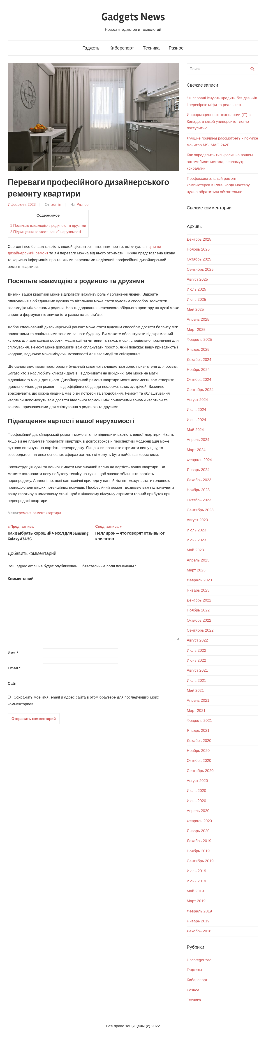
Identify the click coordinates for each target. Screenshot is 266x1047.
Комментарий (20, 579)
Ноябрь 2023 (198, 490)
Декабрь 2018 (199, 931)
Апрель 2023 (198, 560)
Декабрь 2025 (199, 239)
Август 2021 (197, 670)
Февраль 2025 (199, 339)
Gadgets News (133, 17)
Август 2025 (197, 279)
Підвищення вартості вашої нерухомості (45, 232)
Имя (13, 653)
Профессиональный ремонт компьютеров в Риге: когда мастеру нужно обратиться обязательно (218, 185)
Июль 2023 (196, 530)
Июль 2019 (196, 871)
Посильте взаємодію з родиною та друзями (48, 225)
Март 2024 (196, 450)
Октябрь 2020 (199, 760)
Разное (176, 48)
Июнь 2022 (196, 660)
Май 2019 (195, 891)
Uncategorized (199, 960)
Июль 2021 (196, 680)
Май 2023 (195, 550)
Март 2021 (196, 710)
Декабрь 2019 (199, 841)
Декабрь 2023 (199, 480)
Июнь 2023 (196, 540)
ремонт (25, 513)
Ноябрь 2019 (198, 851)
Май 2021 (195, 690)
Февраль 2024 (199, 460)
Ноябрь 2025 (198, 249)
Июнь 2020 (196, 801)
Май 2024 (195, 430)
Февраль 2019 (199, 911)
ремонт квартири (47, 513)
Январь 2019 (198, 921)
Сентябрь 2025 (200, 269)
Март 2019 (196, 901)
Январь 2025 (198, 349)
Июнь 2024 (196, 420)
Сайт (12, 683)
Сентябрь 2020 (200, 771)
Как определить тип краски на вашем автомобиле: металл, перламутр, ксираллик (220, 162)
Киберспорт (121, 48)
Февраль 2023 (199, 580)
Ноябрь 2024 (198, 369)
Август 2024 (197, 400)
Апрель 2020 (198, 811)
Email (14, 668)
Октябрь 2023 (199, 500)
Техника (151, 48)
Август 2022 (197, 640)
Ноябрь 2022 (198, 610)
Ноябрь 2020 (198, 751)
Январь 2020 (198, 831)
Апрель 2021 (198, 700)
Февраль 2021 (199, 720)
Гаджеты (91, 48)
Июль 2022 (196, 650)
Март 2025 (196, 329)
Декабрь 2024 (199, 360)
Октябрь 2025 (199, 259)
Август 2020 (197, 781)
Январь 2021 (198, 730)
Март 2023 (196, 570)
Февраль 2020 (199, 821)
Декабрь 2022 (199, 600)
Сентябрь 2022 (200, 630)
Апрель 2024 (198, 440)
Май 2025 (195, 309)
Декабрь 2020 (199, 741)
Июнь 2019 (196, 881)
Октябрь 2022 (199, 620)
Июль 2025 (196, 289)
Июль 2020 (196, 791)
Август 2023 (197, 520)
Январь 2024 (198, 470)
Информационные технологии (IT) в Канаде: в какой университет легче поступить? (219, 121)
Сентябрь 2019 (200, 861)
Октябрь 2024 (199, 379)
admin (56, 204)
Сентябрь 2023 (200, 510)
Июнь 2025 (196, 299)
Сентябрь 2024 (200, 390)
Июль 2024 (196, 409)
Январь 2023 (198, 590)
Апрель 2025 (198, 319)
